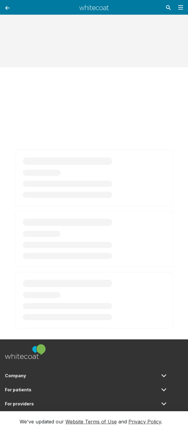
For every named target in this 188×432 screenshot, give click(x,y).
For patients (18, 389)
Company (15, 375)
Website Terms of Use (91, 422)
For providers (19, 403)
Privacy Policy (144, 422)
